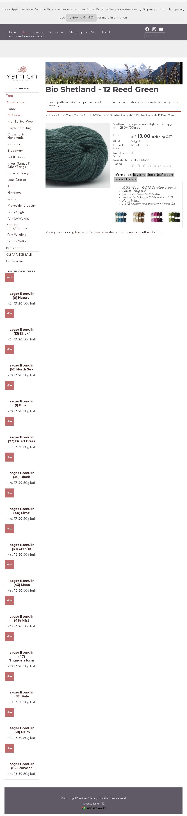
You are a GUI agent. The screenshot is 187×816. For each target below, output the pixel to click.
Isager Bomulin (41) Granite (22, 547)
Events (38, 32)
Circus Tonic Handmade (16, 136)
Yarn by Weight (18, 218)
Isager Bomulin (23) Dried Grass (21, 439)
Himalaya (15, 192)
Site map (93, 798)
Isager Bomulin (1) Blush (22, 403)
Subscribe (56, 32)
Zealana (14, 144)
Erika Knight (16, 212)
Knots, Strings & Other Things (19, 165)
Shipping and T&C (82, 32)
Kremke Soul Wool (21, 121)
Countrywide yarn (20, 173)
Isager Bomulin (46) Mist (22, 619)
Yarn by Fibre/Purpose (17, 227)
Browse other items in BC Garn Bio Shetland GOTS (125, 232)
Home (12, 32)
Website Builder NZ (94, 804)
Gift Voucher (15, 261)
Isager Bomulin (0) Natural (22, 296)
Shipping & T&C (81, 17)
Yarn (9, 95)
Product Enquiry (125, 179)
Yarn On (81, 798)
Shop (24, 32)
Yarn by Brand (17, 102)
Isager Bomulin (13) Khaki (22, 332)
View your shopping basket (65, 232)
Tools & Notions (17, 241)
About (106, 32)
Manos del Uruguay (22, 205)
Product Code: (118, 147)
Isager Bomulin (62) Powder (22, 766)
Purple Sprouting (20, 128)
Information (122, 174)
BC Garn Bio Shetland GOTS (122, 115)
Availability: (120, 160)
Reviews (139, 174)
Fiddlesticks (16, 157)
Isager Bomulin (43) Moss (22, 583)
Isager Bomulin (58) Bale (22, 694)
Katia (11, 186)
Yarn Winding (16, 234)
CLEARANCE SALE (19, 254)
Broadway (15, 150)
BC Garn (14, 115)
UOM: (117, 141)
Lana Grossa (17, 179)
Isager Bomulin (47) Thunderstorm (22, 656)
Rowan (12, 199)
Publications (15, 248)
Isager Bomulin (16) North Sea (22, 367)
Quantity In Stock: (120, 155)
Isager (12, 108)
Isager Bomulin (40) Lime (22, 511)
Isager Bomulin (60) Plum (22, 730)
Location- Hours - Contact (26, 36)
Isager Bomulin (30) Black (22, 475)
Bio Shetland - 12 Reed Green (158, 115)
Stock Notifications (160, 174)
